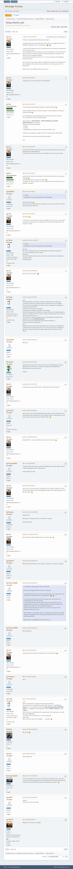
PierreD (10, 410)
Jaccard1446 (12, 463)
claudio (10, 362)
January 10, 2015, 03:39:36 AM (29, 339)
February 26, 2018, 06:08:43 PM (29, 583)
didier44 (11, 561)
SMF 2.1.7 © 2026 (8, 867)
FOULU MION (12, 583)
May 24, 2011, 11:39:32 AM (28, 77)
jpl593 (10, 797)
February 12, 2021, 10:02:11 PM (29, 775)
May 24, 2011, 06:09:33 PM (28, 146)
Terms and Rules (60, 867)
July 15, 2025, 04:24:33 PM (28, 819)
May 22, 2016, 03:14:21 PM (28, 485)
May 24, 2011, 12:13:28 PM (28, 104)
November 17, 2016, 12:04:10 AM (30, 534)
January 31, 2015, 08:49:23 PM (29, 436)
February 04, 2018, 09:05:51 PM (29, 560)
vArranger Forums (13, 6)
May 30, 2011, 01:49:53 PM (28, 213)
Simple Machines (16, 867)
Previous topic (55, 27)
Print (65, 31)
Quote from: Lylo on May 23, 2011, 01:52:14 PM (37, 586)
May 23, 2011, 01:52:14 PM (30, 36)
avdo (9, 753)
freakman (11, 676)
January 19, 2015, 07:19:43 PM (29, 410)
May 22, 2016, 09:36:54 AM (28, 463)
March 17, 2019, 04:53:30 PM (29, 676)
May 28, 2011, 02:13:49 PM (28, 191)
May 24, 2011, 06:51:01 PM (28, 173)
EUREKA (11, 191)
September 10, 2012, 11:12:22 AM (30, 240)
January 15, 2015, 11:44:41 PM (29, 384)
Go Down (8, 31)
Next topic (64, 27)
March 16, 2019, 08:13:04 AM (29, 650)
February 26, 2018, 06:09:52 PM (29, 627)
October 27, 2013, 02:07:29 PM (29, 297)
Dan (9, 104)
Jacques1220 (12, 776)
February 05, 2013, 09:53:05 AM (29, 270)
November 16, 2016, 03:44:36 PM (30, 512)
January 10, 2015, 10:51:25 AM (29, 361)
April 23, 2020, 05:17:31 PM (28, 753)
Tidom (10, 240)
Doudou (11, 512)
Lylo (9, 37)
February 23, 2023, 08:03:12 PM (29, 797)
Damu (10, 729)
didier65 (11, 340)
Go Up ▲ (67, 867)
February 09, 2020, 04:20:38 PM (29, 729)
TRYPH (10, 819)
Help (55, 867)
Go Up (7, 849)
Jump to (44, 856)
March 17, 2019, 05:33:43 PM (29, 698)
